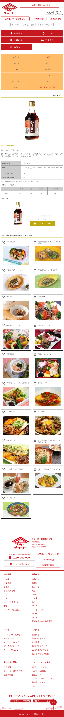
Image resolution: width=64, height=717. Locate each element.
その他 (47, 81)
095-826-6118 (41, 547)
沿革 (6, 598)
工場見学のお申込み (40, 650)
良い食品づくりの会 (40, 654)
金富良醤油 (8, 675)
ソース (47, 75)
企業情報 (7, 583)
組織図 (6, 587)
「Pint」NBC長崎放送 (13, 635)
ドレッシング (16, 81)
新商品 (47, 57)
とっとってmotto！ (12, 650)
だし (47, 63)
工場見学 (47, 40)
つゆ (16, 69)
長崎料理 (7, 667)
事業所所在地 (9, 591)
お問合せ (16, 47)
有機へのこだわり (39, 667)
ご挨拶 (6, 579)
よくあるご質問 (28, 25)
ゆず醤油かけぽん (39, 671)
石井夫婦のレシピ (11, 646)
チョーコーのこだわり (41, 662)
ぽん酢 (47, 69)
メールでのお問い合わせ (19, 564)
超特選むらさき (38, 682)
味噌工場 (35, 642)
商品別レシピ (9, 638)
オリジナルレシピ (11, 642)
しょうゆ (16, 63)
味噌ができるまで (39, 646)
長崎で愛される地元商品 (47, 87)
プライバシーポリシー (44, 25)
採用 (6, 594)
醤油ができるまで (39, 638)
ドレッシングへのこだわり (43, 678)
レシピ (48, 33)
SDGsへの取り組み (12, 610)
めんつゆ (35, 686)
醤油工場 (35, 635)
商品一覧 (16, 57)
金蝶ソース (36, 675)
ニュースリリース (11, 602)
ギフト (16, 87)
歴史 (6, 606)
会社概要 (16, 40)
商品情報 (16, 33)
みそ (16, 75)
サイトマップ (16, 25)
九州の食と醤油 (10, 662)
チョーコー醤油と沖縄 (13, 671)
